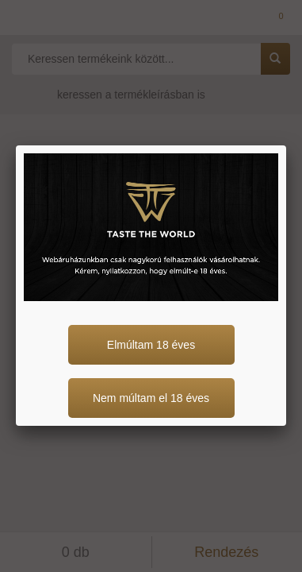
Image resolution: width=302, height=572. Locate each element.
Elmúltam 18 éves (151, 344)
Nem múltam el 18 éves (151, 398)
